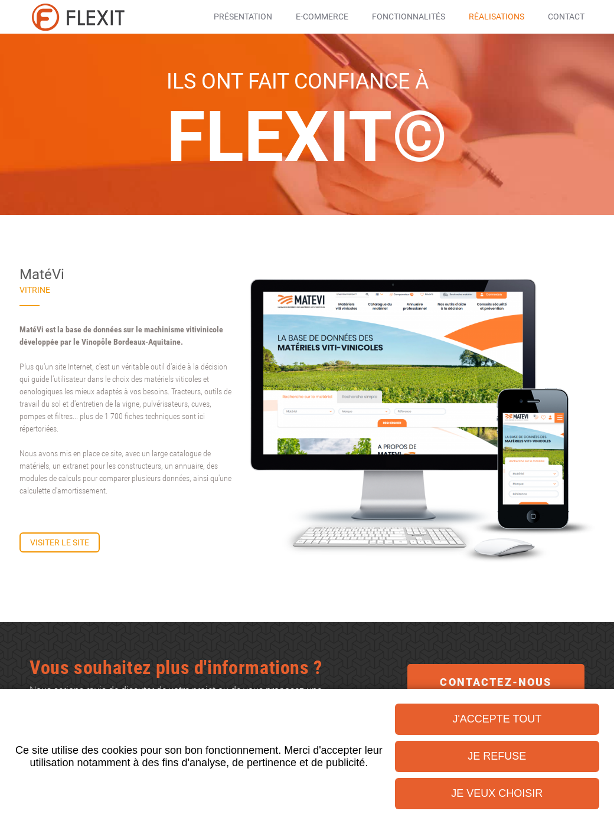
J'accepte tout (496, 719)
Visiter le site (59, 542)
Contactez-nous (495, 682)
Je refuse (497, 756)
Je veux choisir (497, 793)
